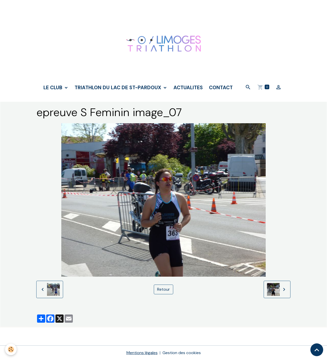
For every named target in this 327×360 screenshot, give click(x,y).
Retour (163, 289)
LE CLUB (53, 87)
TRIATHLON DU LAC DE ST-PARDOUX (118, 87)
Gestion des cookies (181, 352)
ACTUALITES (188, 87)
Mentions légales (142, 352)
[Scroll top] (316, 349)
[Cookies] (11, 349)
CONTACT (221, 87)
